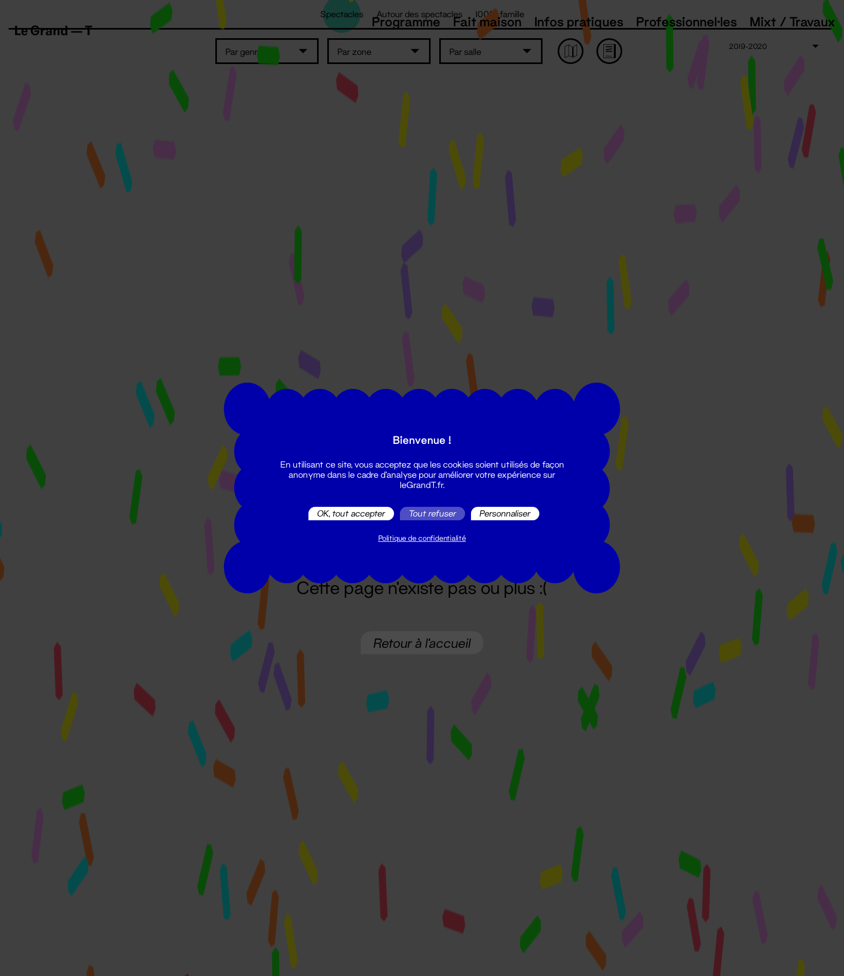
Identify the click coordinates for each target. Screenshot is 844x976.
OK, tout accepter (351, 513)
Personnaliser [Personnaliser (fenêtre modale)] (505, 513)
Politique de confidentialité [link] (422, 538)
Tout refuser (432, 513)
